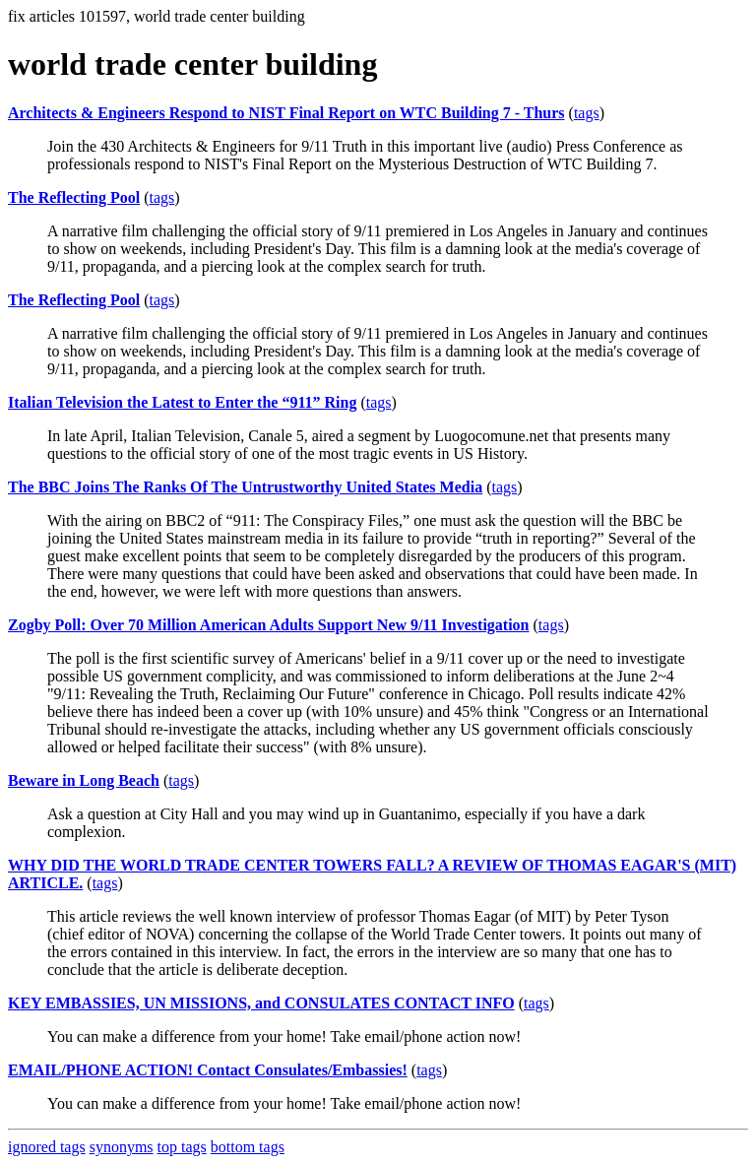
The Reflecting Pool (74, 197)
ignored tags (47, 1146)
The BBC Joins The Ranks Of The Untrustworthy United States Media (245, 487)
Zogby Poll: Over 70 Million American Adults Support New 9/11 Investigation (269, 624)
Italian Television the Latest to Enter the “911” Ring (182, 402)
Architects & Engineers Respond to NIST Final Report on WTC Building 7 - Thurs (286, 112)
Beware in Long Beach (83, 780)
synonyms (122, 1146)
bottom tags (247, 1146)
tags (586, 112)
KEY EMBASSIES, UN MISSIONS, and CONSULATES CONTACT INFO (261, 1003)
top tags (182, 1146)
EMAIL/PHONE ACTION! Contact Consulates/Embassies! (208, 1070)
